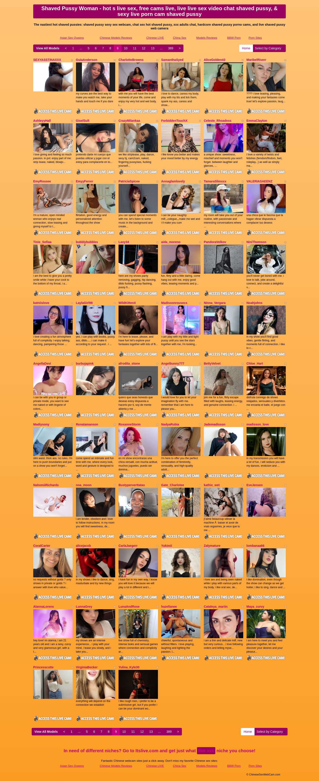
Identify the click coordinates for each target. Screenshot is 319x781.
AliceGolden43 (214, 60)
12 (144, 48)
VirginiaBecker (87, 667)
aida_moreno (171, 242)
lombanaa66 (256, 545)
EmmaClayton (257, 120)
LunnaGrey (84, 606)
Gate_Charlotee (172, 485)
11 (134, 48)
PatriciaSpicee (129, 181)
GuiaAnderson (86, 60)
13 (152, 48)
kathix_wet (212, 485)
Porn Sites (255, 37)
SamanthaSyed (172, 60)
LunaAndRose (129, 606)
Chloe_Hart (255, 363)
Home (246, 48)
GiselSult (82, 120)
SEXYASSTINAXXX (47, 60)
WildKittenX (127, 303)
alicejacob (83, 545)
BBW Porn (234, 37)
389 (170, 48)
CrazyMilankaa (129, 120)
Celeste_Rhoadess (217, 120)
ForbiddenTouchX (174, 120)
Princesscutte (43, 667)
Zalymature (212, 545)
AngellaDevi (42, 363)
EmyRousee (42, 181)
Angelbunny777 (172, 363)
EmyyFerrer (84, 181)
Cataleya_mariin (216, 606)
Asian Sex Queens (72, 37)
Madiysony (41, 424)
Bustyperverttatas (132, 485)
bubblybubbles (87, 242)
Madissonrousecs (174, 303)
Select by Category (269, 48)
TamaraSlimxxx (215, 181)
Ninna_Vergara (215, 303)
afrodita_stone (129, 363)
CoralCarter (41, 545)
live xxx (206, 750)
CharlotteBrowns (131, 60)
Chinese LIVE (155, 37)
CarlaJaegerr (128, 545)
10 (126, 48)
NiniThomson (256, 242)
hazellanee (169, 606)
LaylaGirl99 (84, 303)
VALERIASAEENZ (259, 181)
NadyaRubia (170, 424)
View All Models (47, 48)
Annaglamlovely (173, 181)
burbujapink (85, 363)
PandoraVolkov (215, 242)
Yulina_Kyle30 (129, 667)
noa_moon (84, 485)
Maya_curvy (255, 606)
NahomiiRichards (46, 485)
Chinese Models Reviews (116, 37)
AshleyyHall (42, 120)
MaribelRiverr (256, 60)
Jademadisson (214, 424)
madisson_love (258, 424)
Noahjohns (255, 303)
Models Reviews (206, 37)
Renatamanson (87, 424)
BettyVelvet (212, 363)
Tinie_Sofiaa (42, 242)
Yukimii (166, 545)
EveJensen (255, 485)
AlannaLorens (43, 606)
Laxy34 (124, 242)
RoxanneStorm (130, 424)
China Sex (179, 37)
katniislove (41, 303)
